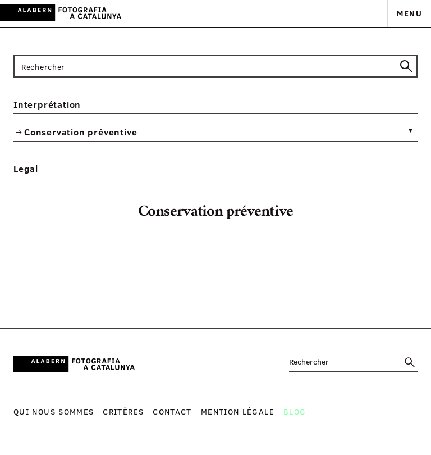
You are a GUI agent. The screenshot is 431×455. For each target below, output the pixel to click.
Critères (123, 411)
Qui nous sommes (53, 411)
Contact (172, 411)
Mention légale (237, 411)
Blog (294, 411)
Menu (409, 13)
